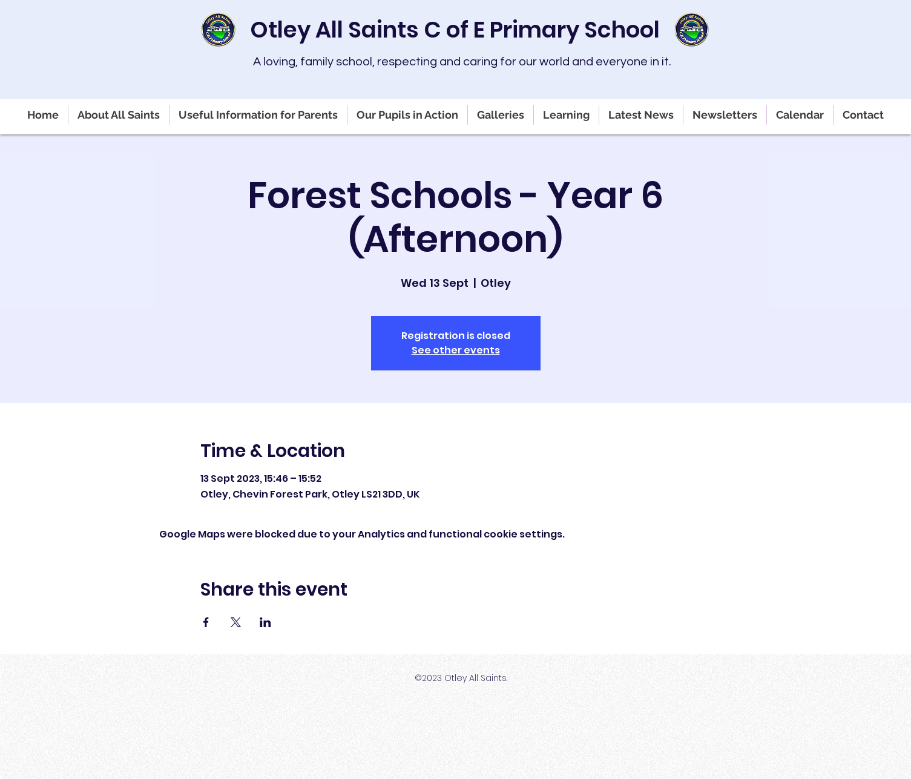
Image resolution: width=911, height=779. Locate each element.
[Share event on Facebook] (206, 622)
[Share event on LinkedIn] (265, 622)
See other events (456, 350)
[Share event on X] (236, 622)
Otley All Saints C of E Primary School (455, 29)
